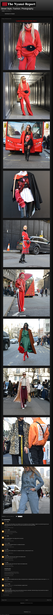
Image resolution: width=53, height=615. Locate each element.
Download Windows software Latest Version (11, 573)
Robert (5, 521)
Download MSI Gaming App (9, 574)
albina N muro (6, 588)
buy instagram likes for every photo (18, 591)
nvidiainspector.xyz (11, 585)
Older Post (49, 600)
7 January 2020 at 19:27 (8, 581)
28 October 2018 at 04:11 (8, 553)
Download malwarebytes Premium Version (11, 572)
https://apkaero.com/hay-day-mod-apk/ (10, 532)
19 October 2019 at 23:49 (8, 575)
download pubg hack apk (8, 558)
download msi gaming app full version (10, 557)
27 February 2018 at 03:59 (8, 527)
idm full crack (6, 551)
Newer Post (4, 600)
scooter (5, 577)
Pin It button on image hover (4, 614)
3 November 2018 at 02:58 (8, 566)
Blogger (29, 611)
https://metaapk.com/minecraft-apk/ (10, 531)
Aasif (5, 549)
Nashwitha (6, 583)
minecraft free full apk (8, 545)
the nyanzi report (8, 516)
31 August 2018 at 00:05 (8, 533)
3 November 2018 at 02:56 (8, 560)
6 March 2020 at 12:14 (8, 586)
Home (27, 600)
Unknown (6, 529)
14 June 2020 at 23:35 (8, 592)
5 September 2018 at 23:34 (9, 540)
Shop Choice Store (7, 539)
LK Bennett (6, 526)
